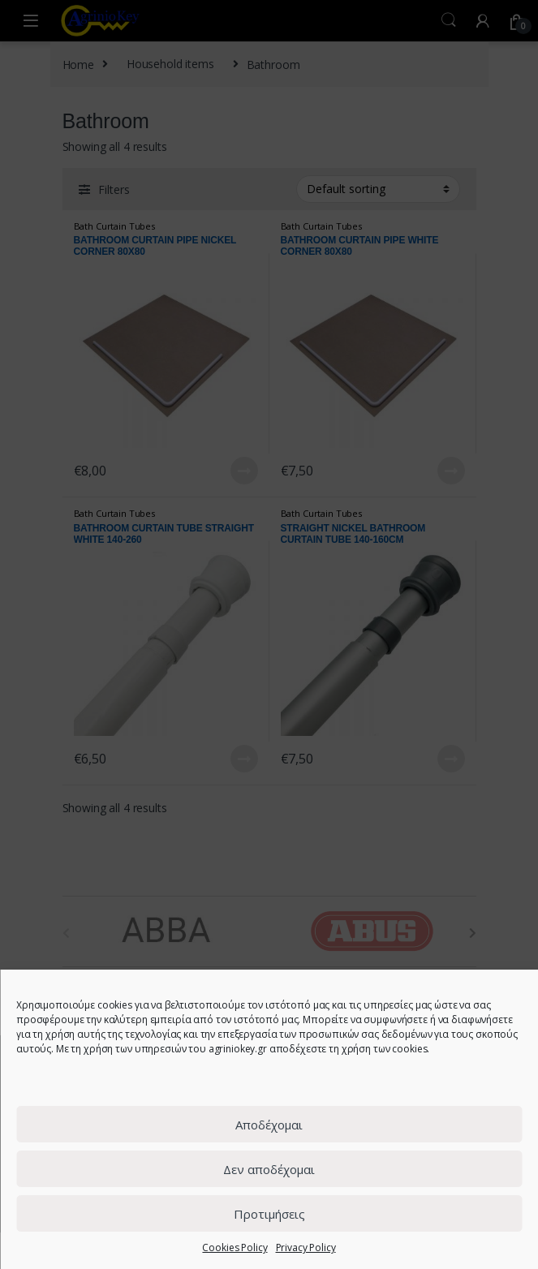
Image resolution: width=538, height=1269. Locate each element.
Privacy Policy (306, 1247)
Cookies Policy (234, 1247)
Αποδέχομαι (269, 1124)
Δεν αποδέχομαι (269, 1169)
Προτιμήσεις (269, 1214)
